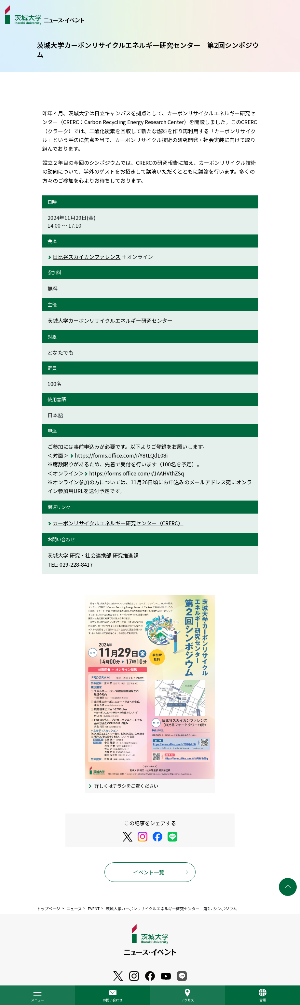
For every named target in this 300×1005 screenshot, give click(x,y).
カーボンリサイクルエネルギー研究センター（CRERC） (118, 523)
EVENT (94, 908)
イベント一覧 (148, 872)
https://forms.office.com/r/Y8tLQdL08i (121, 455)
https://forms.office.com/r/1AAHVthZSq (136, 473)
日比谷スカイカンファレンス (86, 257)
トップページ (48, 908)
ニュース (74, 908)
